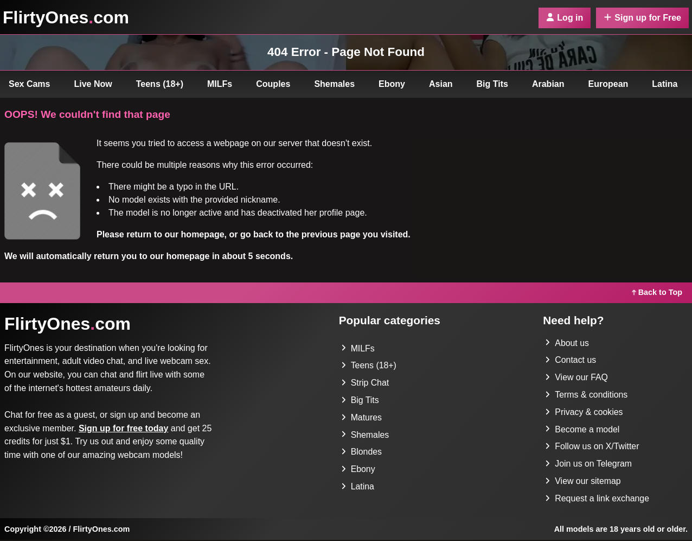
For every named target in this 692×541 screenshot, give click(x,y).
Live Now (93, 84)
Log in (564, 17)
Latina (664, 84)
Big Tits (492, 84)
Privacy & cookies (584, 412)
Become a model (582, 430)
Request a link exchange (597, 499)
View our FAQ (576, 377)
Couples (273, 84)
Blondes (361, 452)
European (608, 84)
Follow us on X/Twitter (592, 447)
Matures (361, 418)
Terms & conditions (586, 395)
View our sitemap (583, 482)
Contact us (570, 360)
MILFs (219, 84)
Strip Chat (365, 383)
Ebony (392, 84)
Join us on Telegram (588, 464)
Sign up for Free (642, 17)
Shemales (334, 84)
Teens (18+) (159, 84)
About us (567, 343)
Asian (441, 84)
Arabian (548, 84)
